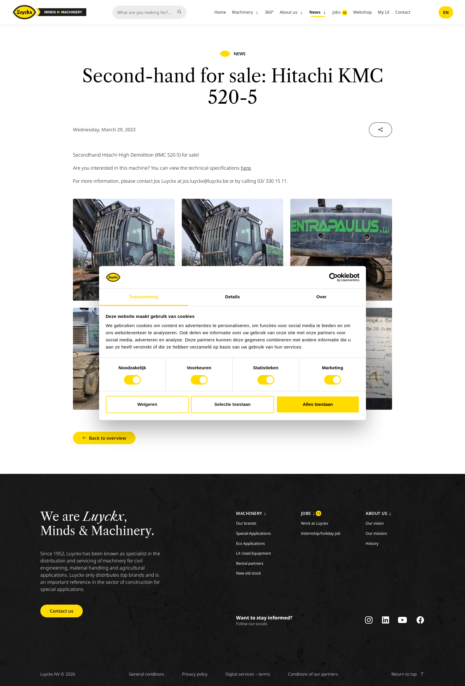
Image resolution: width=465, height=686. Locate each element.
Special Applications (253, 533)
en (446, 12)
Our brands (246, 523)
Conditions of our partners (313, 674)
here (246, 168)
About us (291, 12)
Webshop (362, 12)
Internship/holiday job (320, 533)
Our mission (376, 533)
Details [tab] (232, 296)
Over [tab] (321, 296)
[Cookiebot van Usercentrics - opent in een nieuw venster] (333, 277)
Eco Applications (250, 543)
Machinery (245, 12)
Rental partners (249, 563)
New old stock (248, 573)
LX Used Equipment (253, 553)
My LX (383, 12)
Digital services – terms (247, 674)
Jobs (339, 12)
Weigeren (147, 404)
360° (269, 12)
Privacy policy (195, 674)
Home (220, 12)
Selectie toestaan (232, 404)
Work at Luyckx (314, 523)
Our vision (375, 523)
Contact (402, 12)
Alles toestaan (318, 404)
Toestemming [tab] (143, 296)
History (372, 543)
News (318, 12)
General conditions (146, 674)
